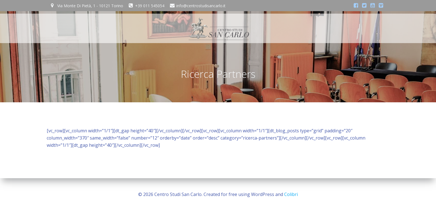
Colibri (291, 194)
